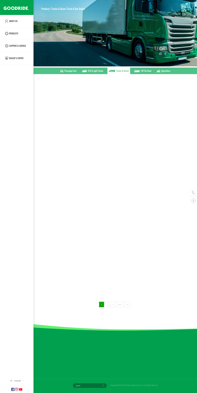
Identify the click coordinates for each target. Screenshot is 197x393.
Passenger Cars (68, 71)
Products (45, 9)
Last (127, 304)
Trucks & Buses (119, 71)
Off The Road (142, 71)
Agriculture (163, 71)
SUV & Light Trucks (92, 71)
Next (119, 304)
